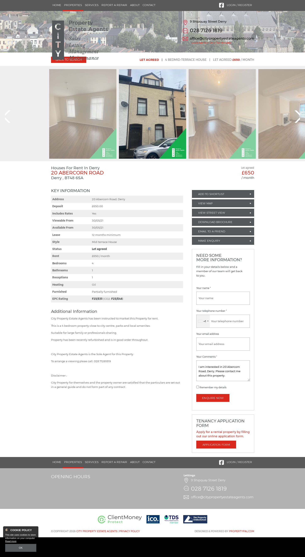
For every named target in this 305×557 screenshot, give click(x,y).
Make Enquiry (209, 260)
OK (20, 548)
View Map (205, 223)
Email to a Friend (211, 251)
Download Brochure (215, 242)
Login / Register (239, 5)
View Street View (211, 232)
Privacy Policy (129, 551)
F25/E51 (97, 318)
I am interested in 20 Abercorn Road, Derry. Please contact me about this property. (223, 390)
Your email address (207, 353)
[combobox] (203, 341)
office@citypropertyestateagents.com (222, 38)
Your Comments (206, 376)
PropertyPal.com (241, 551)
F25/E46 (116, 318)
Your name (203, 308)
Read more (10, 541)
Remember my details (213, 407)
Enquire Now (213, 417)
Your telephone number (211, 330)
